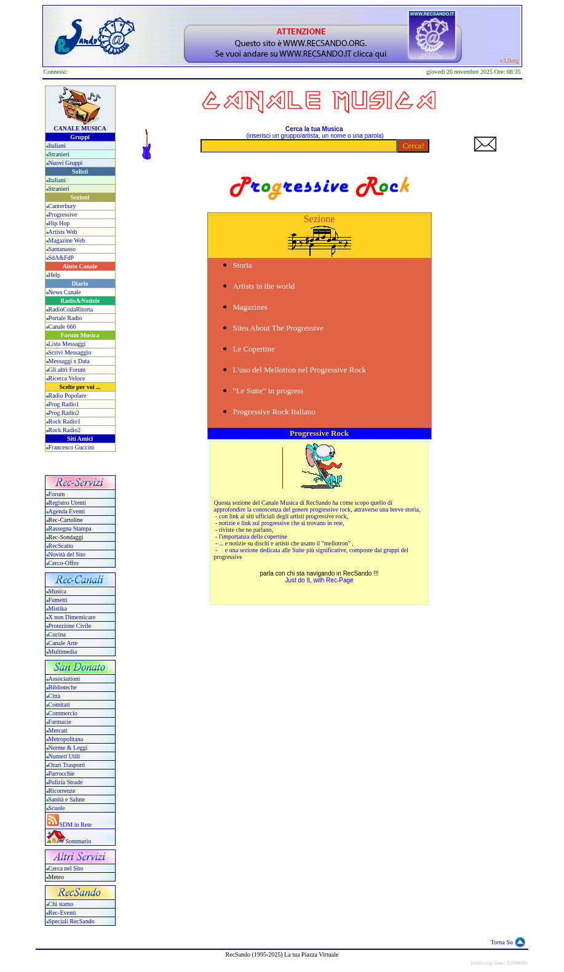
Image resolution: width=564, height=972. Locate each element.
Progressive (63, 214)
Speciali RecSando (72, 921)
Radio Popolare (68, 395)
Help (54, 274)
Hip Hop (59, 223)
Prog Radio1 (64, 404)
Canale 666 (62, 326)
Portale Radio (65, 318)
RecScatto (61, 545)
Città (54, 696)
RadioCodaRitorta (71, 309)
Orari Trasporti (67, 764)
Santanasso (62, 249)
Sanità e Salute (67, 799)
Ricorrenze (62, 790)
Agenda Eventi (67, 511)
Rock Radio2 (65, 430)
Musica (57, 591)
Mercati (58, 730)
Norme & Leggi (68, 747)
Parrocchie (62, 773)
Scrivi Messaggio (70, 352)
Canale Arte (63, 643)
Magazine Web (67, 240)
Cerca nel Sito (66, 868)
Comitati (59, 704)
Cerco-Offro (64, 563)
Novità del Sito (67, 554)
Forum (57, 494)
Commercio (63, 713)
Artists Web (63, 231)
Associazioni (65, 678)
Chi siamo (61, 904)
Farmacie (60, 721)
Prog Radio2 (64, 412)
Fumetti (58, 599)
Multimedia (63, 651)
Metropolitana (66, 739)
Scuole (57, 808)
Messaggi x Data (69, 361)
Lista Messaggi (67, 343)
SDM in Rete (76, 824)
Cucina (57, 634)
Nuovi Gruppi (66, 162)
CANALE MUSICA (80, 128)
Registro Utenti (67, 502)
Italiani (57, 145)
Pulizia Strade (66, 782)
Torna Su (502, 942)
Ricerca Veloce (67, 378)
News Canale (65, 292)
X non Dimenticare (72, 617)
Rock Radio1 (65, 421)
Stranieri (59, 154)
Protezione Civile (70, 625)
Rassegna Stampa (70, 528)
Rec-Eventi (62, 912)
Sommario (79, 841)
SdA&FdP (61, 257)
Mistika (58, 608)
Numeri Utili (65, 756)
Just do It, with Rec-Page (319, 580)
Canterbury (62, 206)
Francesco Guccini (72, 447)
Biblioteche (63, 687)
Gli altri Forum (67, 369)
